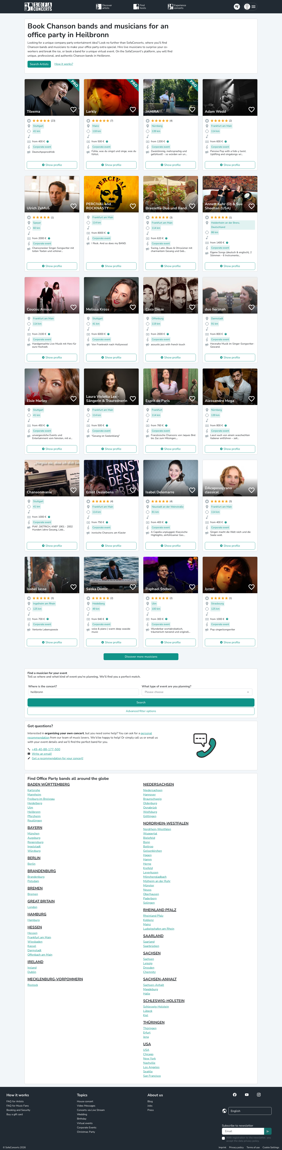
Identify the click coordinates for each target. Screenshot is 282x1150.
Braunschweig (152, 799)
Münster (148, 885)
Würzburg (34, 851)
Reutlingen (35, 821)
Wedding (82, 1114)
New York (149, 1059)
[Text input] (243, 1131)
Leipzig (147, 963)
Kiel (145, 1015)
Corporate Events (86, 1127)
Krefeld (148, 868)
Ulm (30, 808)
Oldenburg (150, 803)
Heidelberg (35, 803)
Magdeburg (150, 989)
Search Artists (39, 64)
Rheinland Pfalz (153, 916)
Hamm (147, 860)
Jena (146, 1037)
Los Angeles (151, 1067)
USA (147, 1044)
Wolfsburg (150, 812)
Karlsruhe (34, 790)
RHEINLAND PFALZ (159, 909)
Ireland (32, 968)
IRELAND (35, 961)
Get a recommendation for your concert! (57, 758)
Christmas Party (86, 1132)
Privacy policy (236, 1147)
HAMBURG (37, 914)
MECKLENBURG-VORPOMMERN (55, 979)
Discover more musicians (141, 657)
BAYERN (35, 827)
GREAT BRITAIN (41, 901)
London (32, 907)
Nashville (149, 1063)
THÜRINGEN (154, 1022)
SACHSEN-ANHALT (160, 979)
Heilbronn (34, 812)
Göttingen (149, 816)
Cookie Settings (271, 1147)
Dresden (148, 968)
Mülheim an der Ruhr (156, 881)
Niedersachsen (152, 790)
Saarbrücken (151, 946)
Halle (146, 994)
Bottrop (148, 847)
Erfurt (147, 1033)
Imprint (222, 1147)
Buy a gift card (14, 1114)
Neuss (147, 890)
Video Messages (86, 1105)
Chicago (148, 1054)
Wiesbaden (35, 942)
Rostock (33, 985)
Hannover (149, 795)
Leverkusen (150, 872)
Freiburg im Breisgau (41, 799)
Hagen (147, 855)
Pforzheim (34, 816)
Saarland (148, 942)
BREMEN (35, 888)
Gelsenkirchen (152, 851)
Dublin (32, 972)
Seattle (148, 1072)
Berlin (31, 864)
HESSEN (35, 927)
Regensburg (35, 842)
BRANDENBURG (42, 871)
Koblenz (148, 920)
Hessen (32, 933)
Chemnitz (149, 972)
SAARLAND (153, 935)
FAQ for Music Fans (17, 1105)
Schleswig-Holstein (156, 1007)
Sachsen (148, 959)
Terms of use (253, 1147)
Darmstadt (34, 950)
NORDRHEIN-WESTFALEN (165, 823)
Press (150, 1110)
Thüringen (149, 1028)
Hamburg (34, 920)
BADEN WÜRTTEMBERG (49, 784)
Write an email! (42, 754)
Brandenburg (36, 877)
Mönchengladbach (155, 877)
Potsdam (33, 881)
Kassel (32, 946)
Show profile (54, 165)
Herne (147, 864)
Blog (150, 1101)
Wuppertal (150, 834)
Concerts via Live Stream (91, 1110)
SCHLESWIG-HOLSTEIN (164, 1000)
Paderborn (150, 898)
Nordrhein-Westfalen (157, 829)
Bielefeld (149, 838)
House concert (85, 1101)
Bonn (146, 842)
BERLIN (34, 858)
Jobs (150, 1105)
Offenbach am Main (40, 955)
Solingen (149, 903)
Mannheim (34, 795)
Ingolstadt (34, 847)
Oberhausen (151, 894)
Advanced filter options (141, 711)
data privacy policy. (248, 1141)
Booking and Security (18, 1110)
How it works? (63, 64)
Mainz (147, 924)
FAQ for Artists (15, 1101)
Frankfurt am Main (39, 937)
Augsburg (34, 838)
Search (141, 702)
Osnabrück (150, 808)
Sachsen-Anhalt (153, 985)
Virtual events (85, 1123)
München (33, 834)
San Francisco (152, 1076)
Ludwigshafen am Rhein (158, 929)
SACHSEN (152, 953)
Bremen (33, 894)
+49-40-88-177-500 (46, 749)
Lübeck (147, 1011)
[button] (250, 7)
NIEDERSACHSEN (158, 784)
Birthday (81, 1118)
